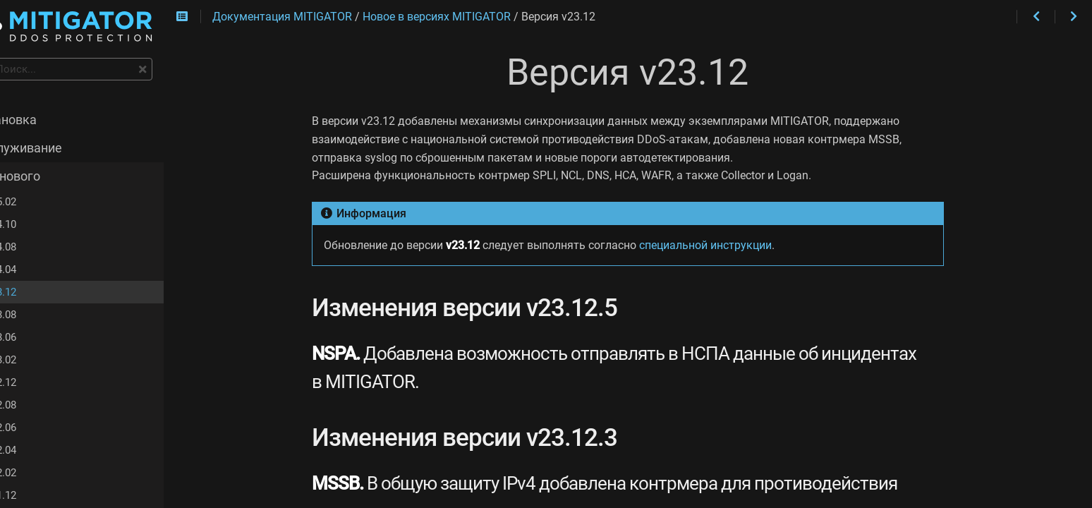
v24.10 (38, 225)
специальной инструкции (729, 245)
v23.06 (38, 338)
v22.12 (38, 383)
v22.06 (38, 429)
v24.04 (38, 271)
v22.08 (38, 406)
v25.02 (38, 203)
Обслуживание (55, 150)
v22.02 (38, 474)
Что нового (44, 178)
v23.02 (38, 361)
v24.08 (38, 248)
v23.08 (38, 316)
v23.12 (38, 293)
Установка (42, 121)
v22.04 (38, 451)
